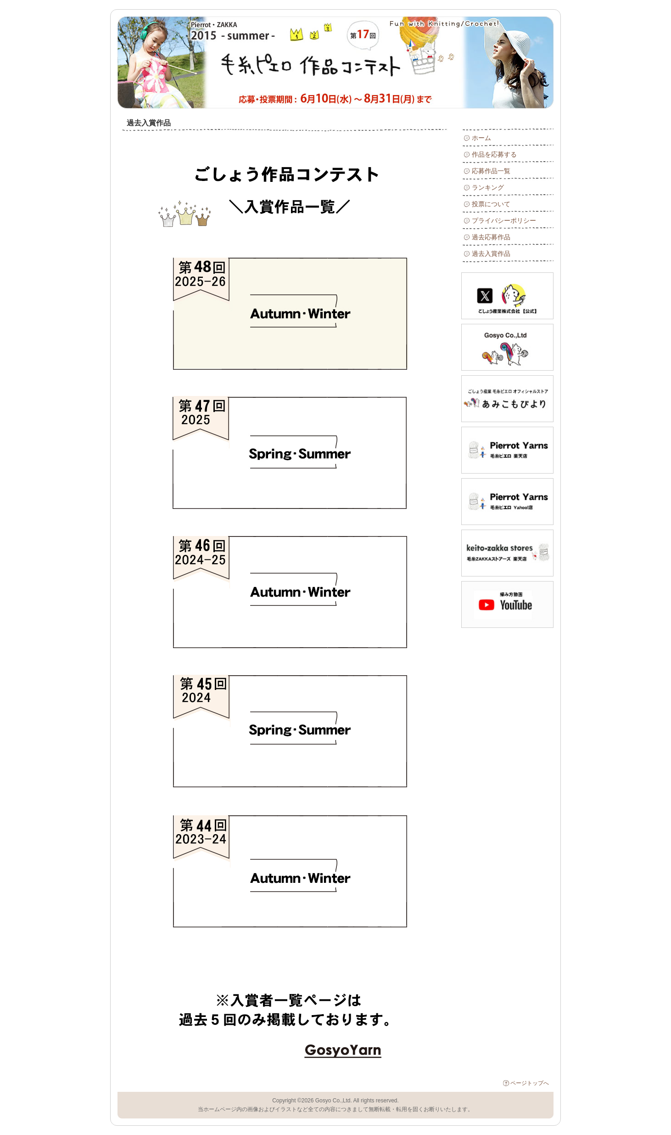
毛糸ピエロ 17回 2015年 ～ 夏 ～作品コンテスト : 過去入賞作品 (220, 62)
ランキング (488, 187)
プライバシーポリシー (504, 220)
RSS (532, 27)
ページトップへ (529, 1083)
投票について (491, 204)
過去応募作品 (491, 237)
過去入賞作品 (491, 253)
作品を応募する (494, 154)
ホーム (481, 137)
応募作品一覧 (491, 171)
